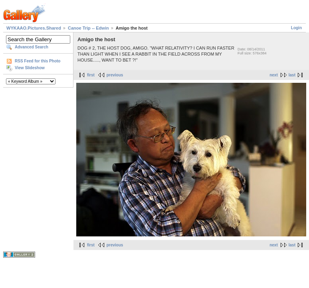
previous (115, 75)
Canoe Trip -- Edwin (88, 28)
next (273, 75)
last (292, 75)
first (91, 75)
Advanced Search (31, 47)
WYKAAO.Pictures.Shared (33, 28)
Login (296, 28)
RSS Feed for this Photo (37, 61)
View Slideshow (30, 68)
